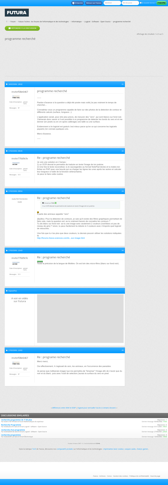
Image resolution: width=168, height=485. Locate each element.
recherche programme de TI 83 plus (16, 420)
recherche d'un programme (13, 430)
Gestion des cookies (120, 476)
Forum (13, 21)
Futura (95, 476)
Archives (102, 476)
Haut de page (155, 476)
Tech (34, 449)
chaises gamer (142, 449)
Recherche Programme (11, 425)
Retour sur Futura (93, 3)
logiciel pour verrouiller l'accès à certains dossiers (97, 408)
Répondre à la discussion (22, 28)
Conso (109, 476)
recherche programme (11, 435)
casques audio (130, 449)
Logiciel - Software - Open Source (97, 21)
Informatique (77, 21)
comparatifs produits (65, 449)
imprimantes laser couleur (113, 449)
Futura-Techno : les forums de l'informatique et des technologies (43, 21)
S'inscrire (77, 3)
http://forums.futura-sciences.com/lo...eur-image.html (61, 238)
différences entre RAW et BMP (64, 408)
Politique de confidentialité (139, 476)
